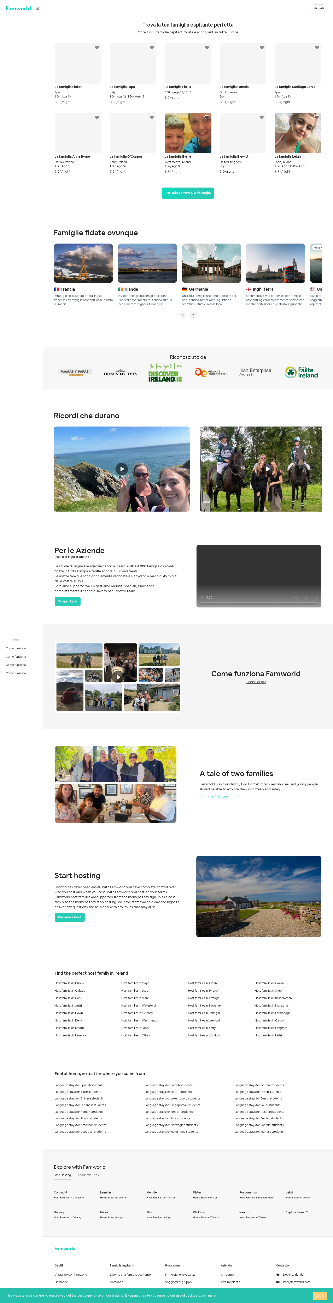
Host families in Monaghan (272, 1005)
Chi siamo (227, 1274)
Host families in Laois (134, 1028)
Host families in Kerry (202, 1028)
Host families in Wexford (204, 1020)
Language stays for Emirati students (169, 1112)
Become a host (69, 917)
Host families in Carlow (270, 1020)
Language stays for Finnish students (78, 1118)
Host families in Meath (69, 1028)
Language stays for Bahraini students (259, 1125)
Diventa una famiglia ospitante (130, 1274)
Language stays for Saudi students (257, 1105)
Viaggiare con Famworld (71, 1274)
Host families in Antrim (69, 1005)
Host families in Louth (135, 990)
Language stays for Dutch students (258, 1092)
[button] (306, 8)
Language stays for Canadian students (80, 1132)
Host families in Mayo (135, 983)
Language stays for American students (80, 1125)
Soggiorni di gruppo (178, 1282)
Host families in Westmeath (139, 1020)
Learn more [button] (207, 1295)
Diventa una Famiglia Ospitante (276, 8)
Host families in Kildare (203, 983)
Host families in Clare (135, 998)
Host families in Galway (70, 990)
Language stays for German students (259, 1085)
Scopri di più (67, 601)
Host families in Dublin (69, 983)
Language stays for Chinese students (79, 1098)
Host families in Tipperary (205, 1005)
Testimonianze (230, 1282)
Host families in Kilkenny (137, 1013)
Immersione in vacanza (180, 1274)
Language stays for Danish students (258, 1098)
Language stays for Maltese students (259, 1132)
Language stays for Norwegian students (171, 1125)
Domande (61, 1282)
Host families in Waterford (138, 1005)
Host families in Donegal (204, 1013)
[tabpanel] (188, 1205)
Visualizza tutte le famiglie (188, 193)
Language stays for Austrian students (259, 1112)
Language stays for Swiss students (167, 1118)
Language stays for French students (168, 1085)
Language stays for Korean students (79, 1112)
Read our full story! (214, 797)
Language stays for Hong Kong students (171, 1132)
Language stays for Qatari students (168, 1092)
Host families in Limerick (70, 1035)
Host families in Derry (68, 1020)
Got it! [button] (319, 1295)
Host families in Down (69, 1013)
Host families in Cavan (269, 983)
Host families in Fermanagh (273, 1013)
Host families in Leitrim (270, 1035)
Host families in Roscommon (273, 998)
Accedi (319, 8)
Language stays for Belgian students (259, 1118)
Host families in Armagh (204, 998)
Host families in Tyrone (203, 990)
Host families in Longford (271, 1028)
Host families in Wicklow (204, 1035)
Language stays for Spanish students (79, 1085)
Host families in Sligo (268, 990)
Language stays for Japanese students (80, 1105)
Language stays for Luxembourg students (172, 1098)
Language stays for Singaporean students (172, 1105)
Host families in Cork (68, 998)
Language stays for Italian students (78, 1092)
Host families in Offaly (135, 1035)
